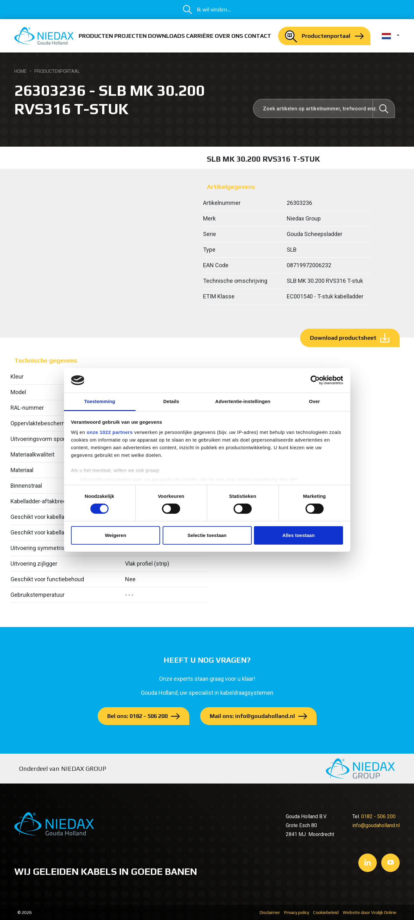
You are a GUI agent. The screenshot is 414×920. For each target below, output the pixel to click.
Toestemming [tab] (99, 401)
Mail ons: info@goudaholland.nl (252, 716)
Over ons (229, 35)
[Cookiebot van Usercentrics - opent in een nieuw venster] (315, 380)
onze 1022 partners (110, 432)
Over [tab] (314, 401)
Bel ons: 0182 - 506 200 (137, 716)
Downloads (166, 35)
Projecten (130, 35)
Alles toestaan (298, 535)
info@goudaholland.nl (376, 825)
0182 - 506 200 (378, 816)
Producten (96, 35)
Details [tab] (171, 401)
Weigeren (115, 535)
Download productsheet (343, 337)
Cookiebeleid (326, 912)
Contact (257, 35)
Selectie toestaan (207, 535)
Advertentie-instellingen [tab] (242, 401)
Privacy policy (296, 912)
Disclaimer (270, 912)
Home (20, 71)
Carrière (200, 35)
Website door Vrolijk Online (369, 912)
